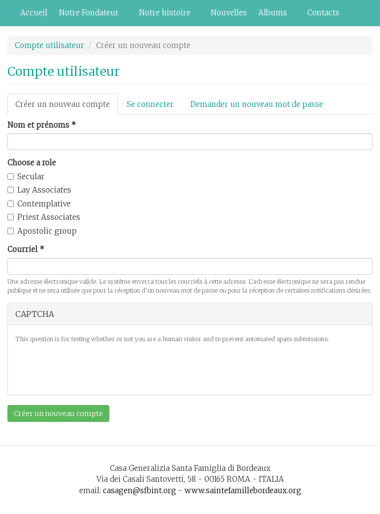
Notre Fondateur (90, 15)
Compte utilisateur (49, 45)
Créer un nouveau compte (66, 107)
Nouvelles (229, 12)
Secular (26, 176)
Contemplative (39, 203)
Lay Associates (39, 190)
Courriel (26, 249)
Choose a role (31, 162)
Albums (274, 15)
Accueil (34, 12)
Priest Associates (43, 217)
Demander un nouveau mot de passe (256, 104)
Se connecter (150, 104)
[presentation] (90, 368)
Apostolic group (42, 231)
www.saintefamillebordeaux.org (243, 490)
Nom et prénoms (41, 125)
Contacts (323, 12)
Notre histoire (167, 15)
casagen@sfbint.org (139, 490)
